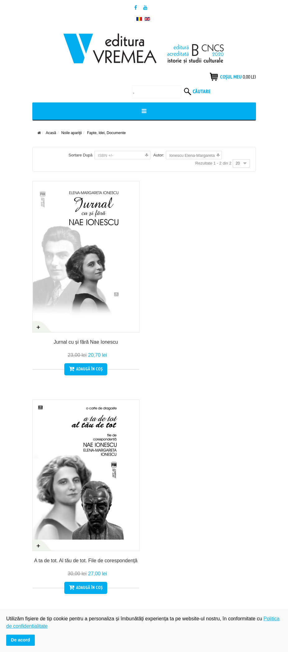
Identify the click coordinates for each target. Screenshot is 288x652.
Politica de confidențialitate (174, 497)
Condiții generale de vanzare (60, 497)
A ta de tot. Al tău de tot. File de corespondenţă (202, 342)
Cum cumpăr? (46, 486)
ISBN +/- (105, 155)
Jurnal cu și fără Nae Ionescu (85, 342)
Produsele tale (163, 486)
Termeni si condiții (49, 508)
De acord (20, 639)
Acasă (51, 133)
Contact (39, 519)
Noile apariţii (71, 133)
